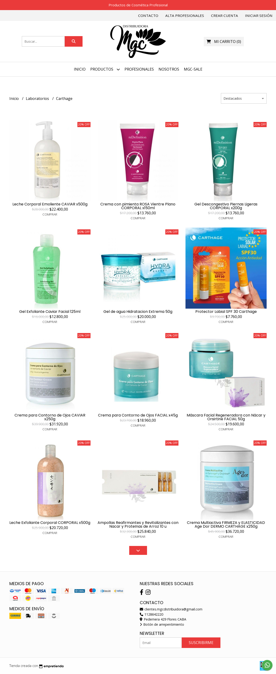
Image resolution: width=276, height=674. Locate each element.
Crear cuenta (224, 15)
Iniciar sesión (258, 15)
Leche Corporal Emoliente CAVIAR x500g (49, 204)
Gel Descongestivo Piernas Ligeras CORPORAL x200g (225, 206)
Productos (105, 69)
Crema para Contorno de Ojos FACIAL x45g (138, 415)
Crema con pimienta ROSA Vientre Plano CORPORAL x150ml (137, 206)
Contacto (148, 15)
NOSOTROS (169, 69)
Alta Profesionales (184, 15)
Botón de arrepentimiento (162, 624)
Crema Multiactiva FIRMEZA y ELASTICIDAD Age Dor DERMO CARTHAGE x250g (226, 524)
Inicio (80, 69)
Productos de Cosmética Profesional (138, 5)
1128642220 (151, 614)
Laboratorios (38, 98)
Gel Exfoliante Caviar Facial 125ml (49, 311)
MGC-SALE (193, 69)
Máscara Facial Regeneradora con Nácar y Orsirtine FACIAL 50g (226, 417)
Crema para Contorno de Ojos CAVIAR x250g (50, 417)
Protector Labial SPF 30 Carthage (226, 311)
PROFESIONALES (139, 69)
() (224, 41)
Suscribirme (201, 642)
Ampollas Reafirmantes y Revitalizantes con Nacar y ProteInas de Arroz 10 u (138, 524)
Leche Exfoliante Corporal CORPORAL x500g (49, 522)
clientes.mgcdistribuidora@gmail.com (171, 609)
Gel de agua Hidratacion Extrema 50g (137, 311)
